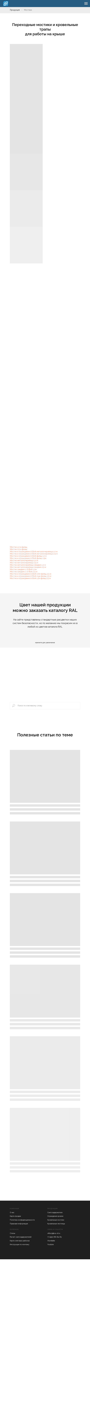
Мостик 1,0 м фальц (18, 547)
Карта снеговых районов (20, 1241)
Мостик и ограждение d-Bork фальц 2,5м (28, 558)
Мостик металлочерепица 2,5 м (24, 563)
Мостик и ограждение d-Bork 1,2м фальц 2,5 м (30, 578)
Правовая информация (19, 1224)
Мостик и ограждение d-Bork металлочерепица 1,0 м (33, 551)
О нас (12, 1212)
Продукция (15, 10)
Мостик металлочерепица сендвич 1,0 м (28, 565)
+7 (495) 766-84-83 (54, 1237)
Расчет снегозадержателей (20, 1237)
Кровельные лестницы (56, 1224)
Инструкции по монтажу (19, 1244)
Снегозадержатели (54, 1212)
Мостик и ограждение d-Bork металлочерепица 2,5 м (34, 554)
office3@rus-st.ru (53, 1233)
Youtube (50, 1244)
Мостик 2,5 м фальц (18, 549)
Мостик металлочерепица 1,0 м (24, 560)
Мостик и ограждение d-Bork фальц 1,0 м (28, 556)
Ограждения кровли (55, 1216)
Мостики (28, 10)
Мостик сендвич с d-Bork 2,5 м (23, 572)
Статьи (12, 1233)
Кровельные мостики (55, 1220)
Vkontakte (51, 1241)
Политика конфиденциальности (22, 1220)
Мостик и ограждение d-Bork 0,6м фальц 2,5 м (30, 574)
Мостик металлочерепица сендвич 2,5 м (28, 567)
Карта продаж (15, 1216)
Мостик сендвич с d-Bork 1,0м (23, 569)
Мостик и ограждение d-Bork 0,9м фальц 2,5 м (30, 576)
